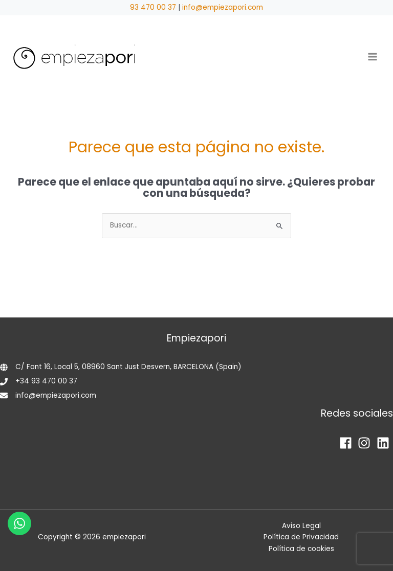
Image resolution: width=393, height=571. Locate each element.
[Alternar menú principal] (372, 57)
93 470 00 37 (153, 7)
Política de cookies (301, 549)
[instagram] (366, 443)
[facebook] (347, 443)
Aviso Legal (301, 526)
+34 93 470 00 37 (46, 381)
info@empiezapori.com (222, 7)
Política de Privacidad (301, 537)
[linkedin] (385, 443)
